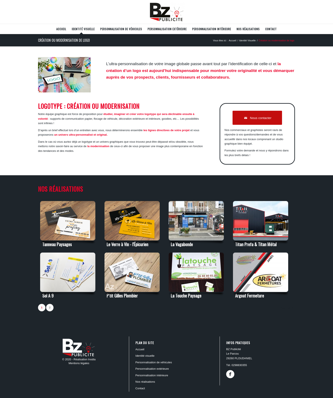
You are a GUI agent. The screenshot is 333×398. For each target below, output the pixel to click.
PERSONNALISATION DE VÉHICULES (153, 362)
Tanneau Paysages (57, 244)
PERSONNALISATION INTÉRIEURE (151, 375)
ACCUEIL (139, 349)
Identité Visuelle (145, 355)
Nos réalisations (145, 381)
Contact (140, 388)
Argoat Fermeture (249, 295)
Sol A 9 (48, 295)
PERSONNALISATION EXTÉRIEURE (152, 368)
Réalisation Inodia (85, 359)
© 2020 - (68, 359)
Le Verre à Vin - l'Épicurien (127, 244)
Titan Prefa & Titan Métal (256, 244)
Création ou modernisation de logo (64, 40)
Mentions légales (79, 363)
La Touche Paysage (186, 295)
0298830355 (239, 365)
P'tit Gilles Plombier (122, 295)
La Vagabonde (182, 244)
